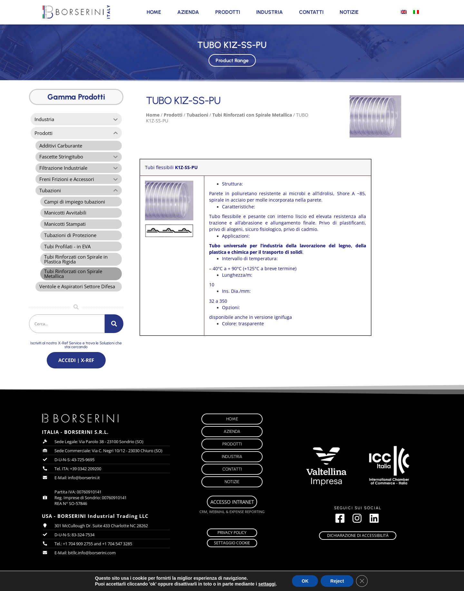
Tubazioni (197, 115)
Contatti (311, 12)
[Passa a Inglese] (404, 11)
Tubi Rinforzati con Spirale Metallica (252, 115)
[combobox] (67, 329)
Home (154, 12)
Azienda (188, 12)
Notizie (349, 12)
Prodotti (227, 12)
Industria (269, 12)
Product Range (232, 59)
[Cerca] (114, 329)
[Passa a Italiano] (416, 11)
